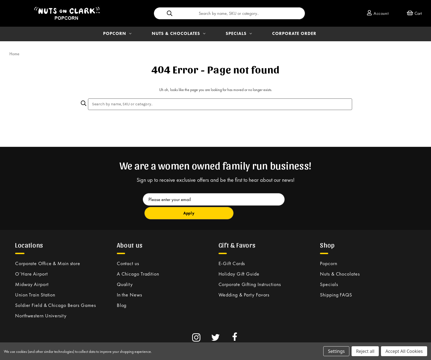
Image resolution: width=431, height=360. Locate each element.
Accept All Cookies (404, 351)
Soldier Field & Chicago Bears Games (55, 291)
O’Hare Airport (31, 260)
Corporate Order (294, 33)
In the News (129, 280)
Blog (122, 291)
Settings (336, 351)
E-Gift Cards (232, 249)
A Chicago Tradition (138, 260)
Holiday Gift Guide (239, 260)
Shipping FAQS (336, 280)
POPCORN (117, 33)
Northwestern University (41, 301)
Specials (329, 270)
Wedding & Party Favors (244, 280)
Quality (125, 270)
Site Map (142, 341)
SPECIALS (239, 33)
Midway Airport (32, 270)
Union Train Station (35, 280)
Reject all (365, 351)
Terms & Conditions (93, 341)
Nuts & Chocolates (340, 260)
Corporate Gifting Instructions (250, 270)
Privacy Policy (122, 341)
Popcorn (328, 249)
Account (377, 13)
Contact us (128, 249)
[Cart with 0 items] (414, 13)
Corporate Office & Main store (47, 249)
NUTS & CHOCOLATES (178, 33)
